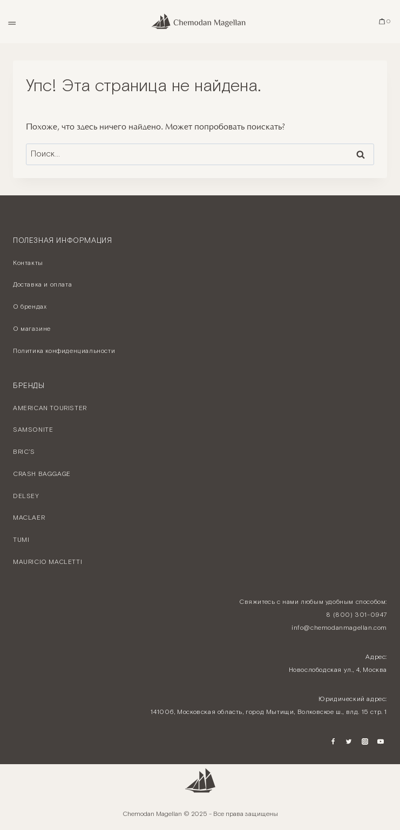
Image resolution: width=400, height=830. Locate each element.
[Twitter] (348, 741)
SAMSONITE (33, 430)
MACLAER (29, 518)
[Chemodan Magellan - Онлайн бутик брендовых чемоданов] (200, 21)
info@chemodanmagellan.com (339, 628)
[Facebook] (333, 741)
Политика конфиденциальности (64, 351)
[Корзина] (385, 22)
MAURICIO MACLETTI (47, 562)
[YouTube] (380, 741)
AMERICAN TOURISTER (50, 408)
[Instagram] (364, 741)
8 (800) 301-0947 (356, 615)
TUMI (21, 540)
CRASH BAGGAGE (42, 474)
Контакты (28, 263)
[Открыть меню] (11, 21)
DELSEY (26, 496)
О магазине (32, 329)
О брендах (29, 307)
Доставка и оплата (42, 285)
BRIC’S (24, 452)
